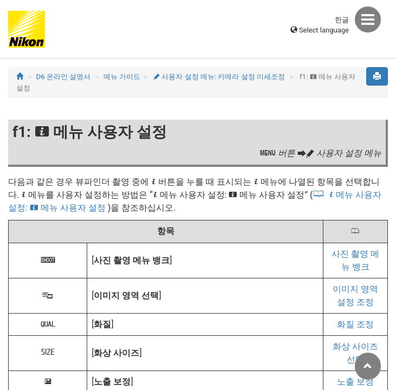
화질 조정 (355, 324)
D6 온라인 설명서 (63, 77)
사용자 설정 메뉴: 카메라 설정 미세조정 (219, 77)
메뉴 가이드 (121, 77)
